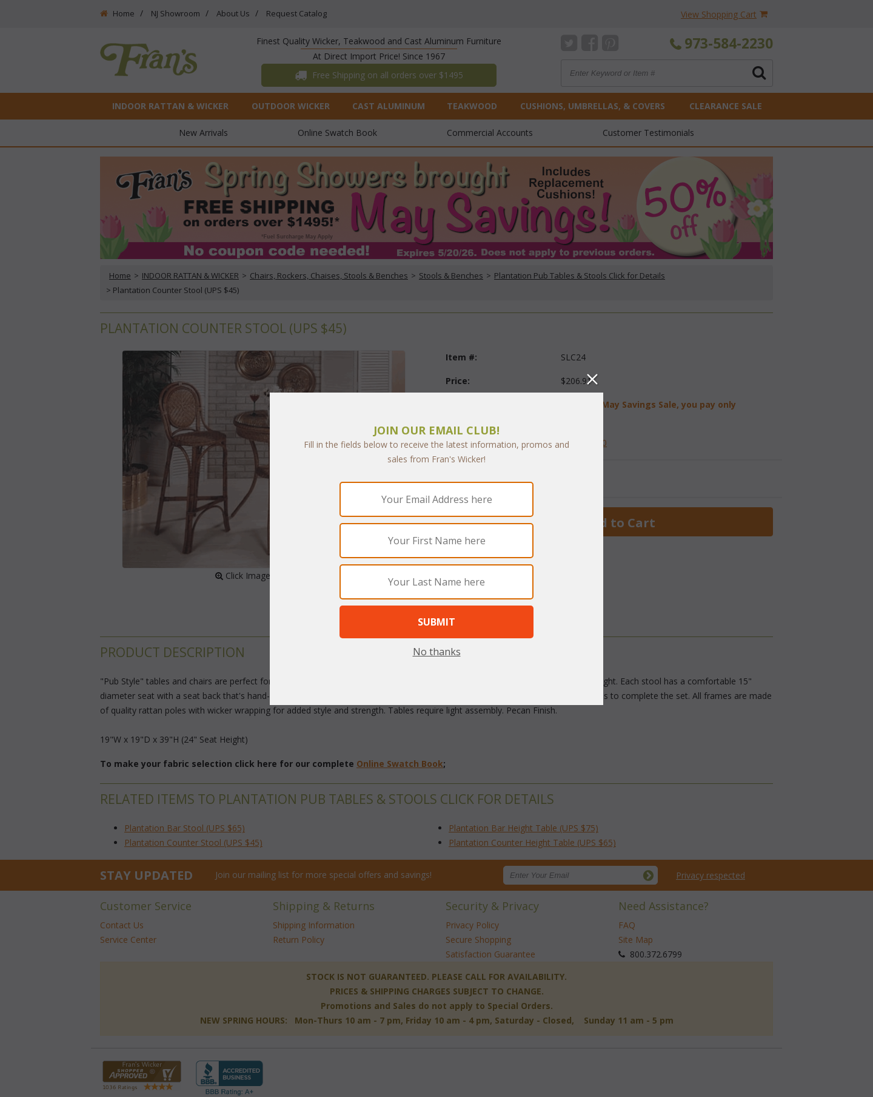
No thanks (437, 651)
